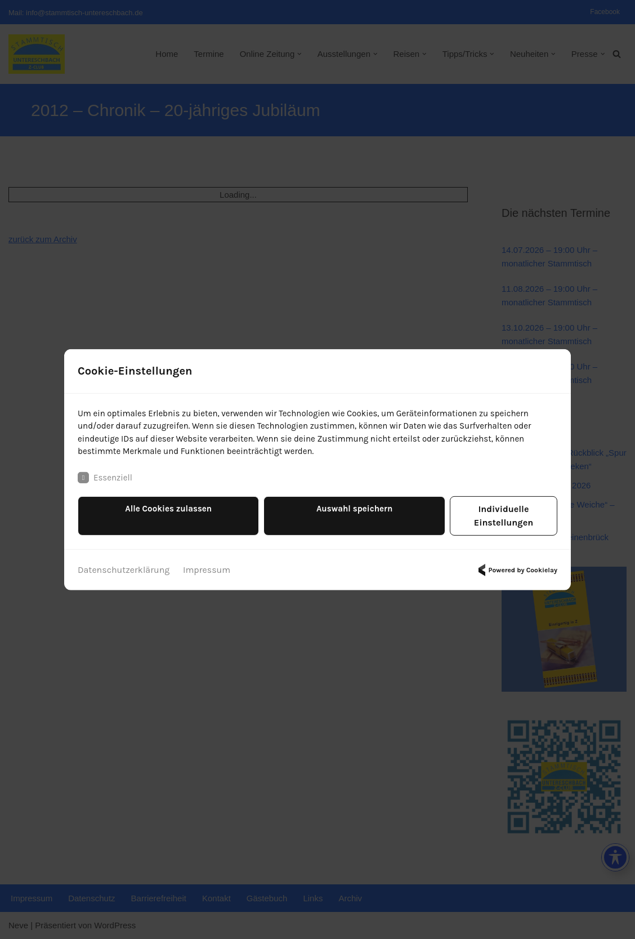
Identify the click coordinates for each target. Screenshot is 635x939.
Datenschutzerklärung (123, 564)
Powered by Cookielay (516, 565)
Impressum (206, 564)
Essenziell (106, 486)
